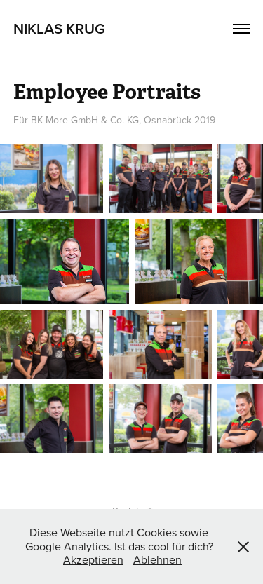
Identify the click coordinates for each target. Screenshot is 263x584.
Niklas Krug (59, 28)
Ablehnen (157, 559)
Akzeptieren (93, 559)
